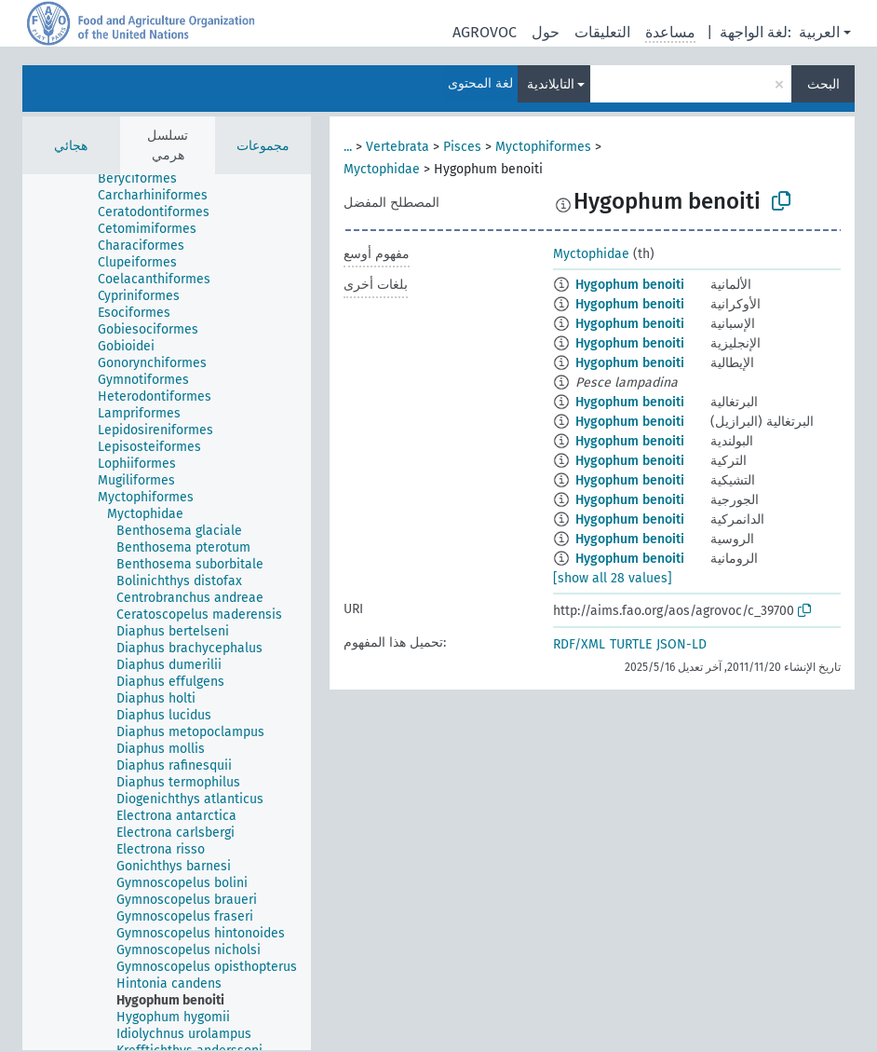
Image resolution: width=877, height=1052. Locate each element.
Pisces (462, 147)
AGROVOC (484, 32)
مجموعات (263, 146)
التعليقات (602, 32)
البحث (823, 84)
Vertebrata (397, 147)
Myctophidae (382, 169)
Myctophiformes (543, 147)
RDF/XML (579, 644)
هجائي (71, 146)
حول (546, 32)
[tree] (166, 612)
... (348, 147)
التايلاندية (550, 84)
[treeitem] (145, 179)
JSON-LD (681, 644)
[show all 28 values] (612, 578)
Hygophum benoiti (629, 285)
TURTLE (631, 644)
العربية (819, 32)
